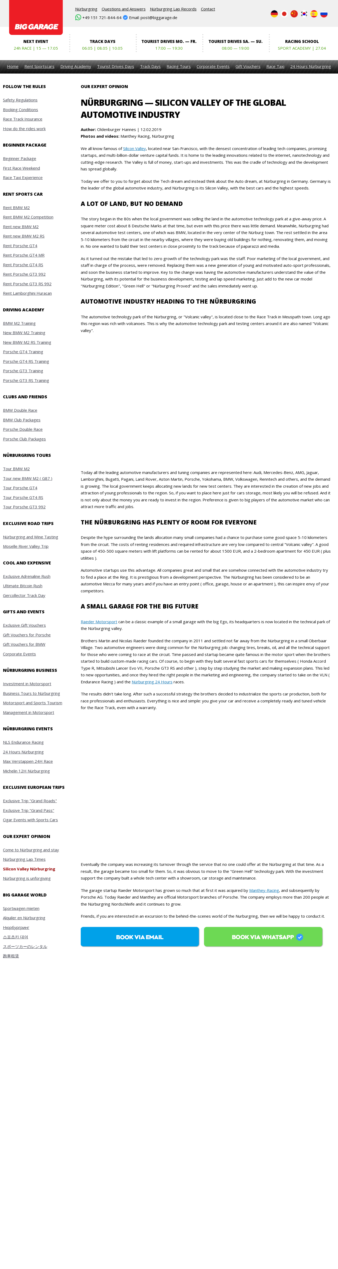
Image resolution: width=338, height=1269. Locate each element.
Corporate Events (213, 66)
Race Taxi (275, 66)
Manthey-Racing (264, 890)
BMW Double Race (20, 410)
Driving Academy (75, 66)
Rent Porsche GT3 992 (24, 274)
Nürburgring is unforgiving (27, 878)
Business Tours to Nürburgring (31, 693)
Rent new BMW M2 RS (24, 236)
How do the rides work (24, 128)
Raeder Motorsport (99, 621)
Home (13, 66)
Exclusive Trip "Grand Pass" (28, 810)
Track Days (150, 66)
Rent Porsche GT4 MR (24, 255)
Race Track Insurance (22, 119)
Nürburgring (86, 9)
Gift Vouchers (248, 66)
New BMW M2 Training (24, 332)
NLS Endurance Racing (23, 742)
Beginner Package (19, 158)
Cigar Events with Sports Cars (30, 819)
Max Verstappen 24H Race (28, 761)
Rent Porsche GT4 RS (23, 264)
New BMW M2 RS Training (27, 342)
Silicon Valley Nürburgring (29, 868)
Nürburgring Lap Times (24, 859)
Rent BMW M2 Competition (28, 217)
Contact (208, 9)
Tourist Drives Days (115, 66)
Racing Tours (179, 66)
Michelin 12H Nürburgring (26, 771)
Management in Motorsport (28, 712)
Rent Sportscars (39, 66)
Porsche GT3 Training (23, 370)
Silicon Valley (134, 148)
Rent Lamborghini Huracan (27, 293)
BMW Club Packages (22, 419)
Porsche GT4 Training (23, 351)
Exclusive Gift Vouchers (24, 625)
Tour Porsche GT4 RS (23, 497)
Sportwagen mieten (21, 908)
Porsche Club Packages (24, 439)
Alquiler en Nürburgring (24, 917)
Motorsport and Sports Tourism (32, 702)
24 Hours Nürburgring (310, 66)
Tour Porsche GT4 (20, 487)
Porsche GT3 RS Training (26, 380)
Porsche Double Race (23, 429)
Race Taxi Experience (23, 177)
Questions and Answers (124, 9)
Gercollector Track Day (24, 595)
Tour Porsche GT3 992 (24, 506)
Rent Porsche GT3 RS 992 (27, 283)
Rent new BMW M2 (21, 226)
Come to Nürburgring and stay (31, 849)
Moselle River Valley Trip (26, 546)
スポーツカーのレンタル (25, 946)
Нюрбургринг (16, 927)
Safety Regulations (20, 100)
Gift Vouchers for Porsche (27, 634)
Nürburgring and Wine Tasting (30, 536)
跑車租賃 (11, 955)
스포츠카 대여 (15, 936)
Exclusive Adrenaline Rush (26, 576)
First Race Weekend (21, 168)
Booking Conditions (20, 109)
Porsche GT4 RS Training (26, 361)
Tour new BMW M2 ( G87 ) (27, 478)
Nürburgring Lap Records (173, 9)
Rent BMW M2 (16, 207)
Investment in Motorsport (27, 683)
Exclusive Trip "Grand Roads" (30, 800)
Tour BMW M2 (16, 468)
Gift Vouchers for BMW (24, 644)
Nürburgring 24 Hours (152, 681)
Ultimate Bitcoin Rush (22, 585)
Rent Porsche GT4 (20, 245)
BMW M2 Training (19, 323)
